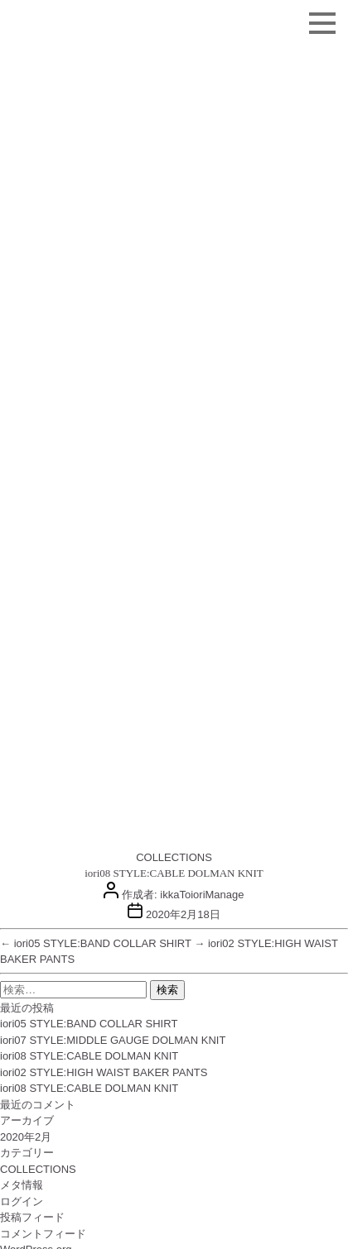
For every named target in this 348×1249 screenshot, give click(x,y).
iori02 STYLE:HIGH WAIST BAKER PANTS (103, 1072)
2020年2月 (25, 1137)
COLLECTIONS (174, 857)
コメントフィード (43, 1233)
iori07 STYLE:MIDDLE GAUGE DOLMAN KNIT (112, 1040)
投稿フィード (32, 1217)
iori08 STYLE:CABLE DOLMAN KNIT (89, 1056)
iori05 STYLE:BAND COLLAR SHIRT (88, 1023)
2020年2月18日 (183, 914)
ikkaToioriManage (202, 894)
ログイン (21, 1201)
